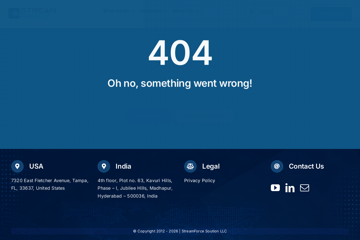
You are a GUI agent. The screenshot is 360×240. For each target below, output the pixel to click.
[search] (268, 11)
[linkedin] (289, 187)
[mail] (304, 187)
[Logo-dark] (32, 10)
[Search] (252, 11)
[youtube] (275, 187)
